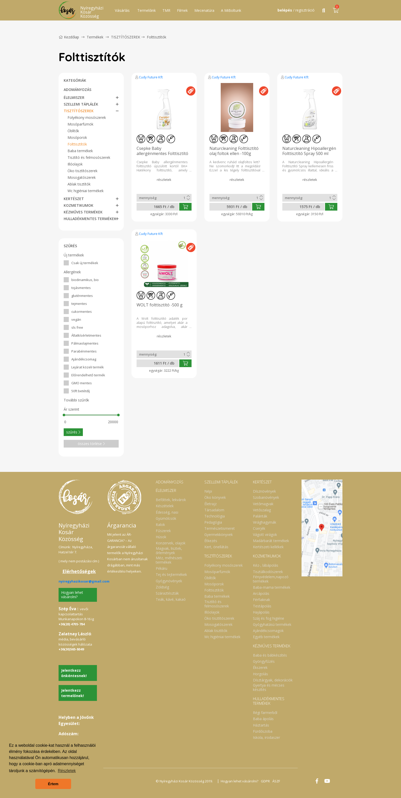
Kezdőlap (69, 37)
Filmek (182, 10)
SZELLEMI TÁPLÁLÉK (81, 104)
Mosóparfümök (80, 124)
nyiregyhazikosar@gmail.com (84, 581)
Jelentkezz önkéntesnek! (74, 673)
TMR (166, 10)
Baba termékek (80, 150)
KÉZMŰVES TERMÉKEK (83, 212)
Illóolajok (75, 164)
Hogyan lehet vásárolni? (72, 594)
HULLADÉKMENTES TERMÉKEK (90, 218)
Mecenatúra (204, 10)
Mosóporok (77, 137)
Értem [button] (53, 784)
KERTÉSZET (74, 198)
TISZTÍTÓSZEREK (125, 37)
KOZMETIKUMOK (78, 205)
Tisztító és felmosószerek (89, 157)
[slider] (64, 415)
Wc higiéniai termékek (86, 190)
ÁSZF (276, 781)
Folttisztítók (156, 37)
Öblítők (73, 130)
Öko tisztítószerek (82, 170)
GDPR (265, 781)
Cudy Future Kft (151, 77)
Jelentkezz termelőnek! (72, 693)
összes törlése (91, 443)
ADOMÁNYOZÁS (77, 89)
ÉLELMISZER (74, 97)
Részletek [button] (67, 771)
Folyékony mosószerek (87, 117)
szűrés (73, 432)
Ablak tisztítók (79, 184)
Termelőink (146, 10)
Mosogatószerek (82, 177)
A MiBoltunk (231, 10)
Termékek (95, 37)
